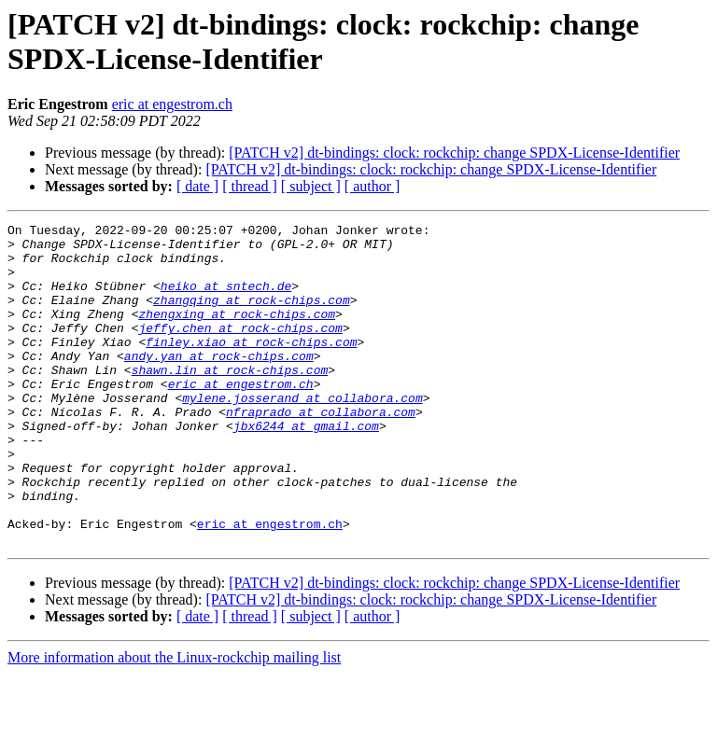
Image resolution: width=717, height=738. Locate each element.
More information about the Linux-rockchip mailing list (174, 722)
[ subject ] (311, 186)
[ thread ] (249, 186)
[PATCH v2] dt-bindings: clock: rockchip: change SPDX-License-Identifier (454, 152)
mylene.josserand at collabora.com (302, 433)
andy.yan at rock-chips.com (219, 383)
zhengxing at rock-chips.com (236, 333)
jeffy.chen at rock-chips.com (240, 349)
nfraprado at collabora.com (320, 450)
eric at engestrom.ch (172, 104)
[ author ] (372, 186)
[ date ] (197, 186)
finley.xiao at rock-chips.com (251, 366)
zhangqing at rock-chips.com (251, 316)
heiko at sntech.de (226, 299)
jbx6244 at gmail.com (306, 467)
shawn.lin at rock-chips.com (230, 400)
